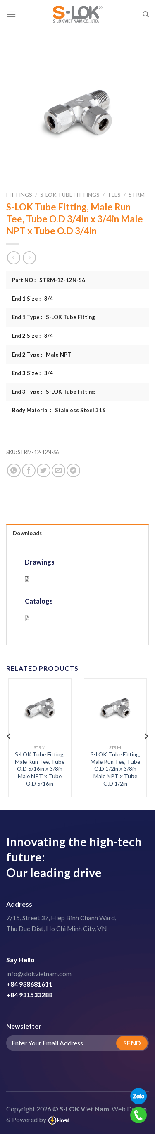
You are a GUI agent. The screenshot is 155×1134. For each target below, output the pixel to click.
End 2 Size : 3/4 (32, 335)
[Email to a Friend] (58, 470)
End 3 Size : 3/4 (32, 373)
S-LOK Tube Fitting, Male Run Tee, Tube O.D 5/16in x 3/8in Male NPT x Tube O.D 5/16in (39, 769)
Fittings (19, 194)
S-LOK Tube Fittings (70, 194)
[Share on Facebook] (29, 470)
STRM (137, 194)
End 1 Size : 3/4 (32, 298)
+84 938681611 (29, 984)
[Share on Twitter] (43, 470)
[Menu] (11, 14)
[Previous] (9, 736)
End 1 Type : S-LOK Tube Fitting (53, 317)
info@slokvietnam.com (39, 974)
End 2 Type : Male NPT (41, 354)
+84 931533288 (29, 995)
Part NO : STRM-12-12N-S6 (48, 280)
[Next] (146, 736)
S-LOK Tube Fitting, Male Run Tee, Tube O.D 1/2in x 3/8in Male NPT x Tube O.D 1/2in (115, 769)
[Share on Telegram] (73, 470)
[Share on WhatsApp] (14, 470)
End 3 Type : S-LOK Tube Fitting (53, 391)
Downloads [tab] (27, 533)
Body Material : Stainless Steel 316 (58, 410)
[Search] (146, 14)
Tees (114, 194)
